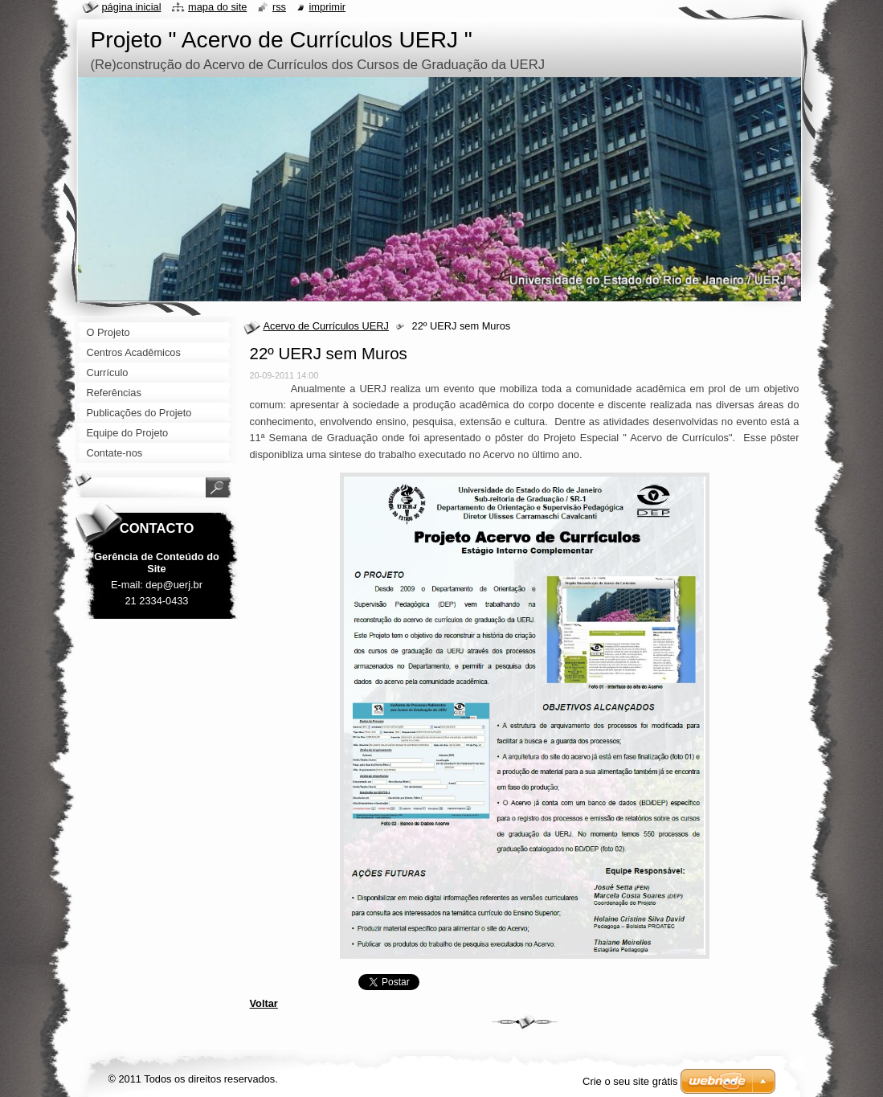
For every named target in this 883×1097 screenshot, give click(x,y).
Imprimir (327, 7)
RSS (279, 7)
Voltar (264, 1003)
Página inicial (131, 7)
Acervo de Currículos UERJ (326, 326)
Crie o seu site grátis (630, 1081)
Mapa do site (217, 7)
